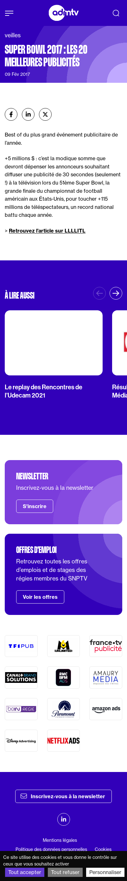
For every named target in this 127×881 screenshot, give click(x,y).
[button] (116, 293)
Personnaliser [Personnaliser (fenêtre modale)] (105, 872)
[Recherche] (116, 13)
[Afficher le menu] (9, 13)
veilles (13, 35)
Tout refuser (65, 872)
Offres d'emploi (36, 549)
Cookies (103, 849)
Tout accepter (24, 872)
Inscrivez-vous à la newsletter (63, 796)
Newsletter (32, 476)
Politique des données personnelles (51, 849)
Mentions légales (60, 840)
